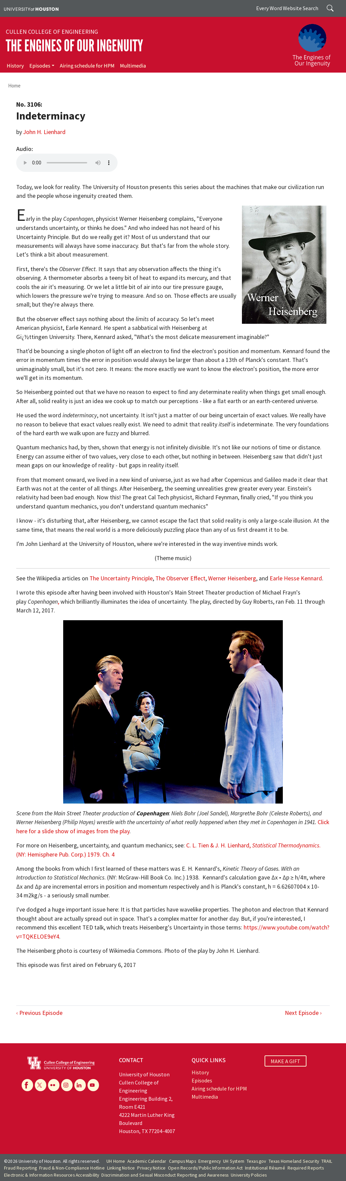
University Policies (249, 1175)
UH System (233, 1161)
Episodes (39, 66)
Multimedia (133, 66)
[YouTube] (93, 1085)
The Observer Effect (180, 578)
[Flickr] (53, 1085)
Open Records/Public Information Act (205, 1168)
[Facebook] (27, 1085)
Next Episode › (303, 1013)
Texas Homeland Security (294, 1161)
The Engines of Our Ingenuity (74, 46)
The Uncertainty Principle (121, 578)
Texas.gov (256, 1161)
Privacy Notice (151, 1168)
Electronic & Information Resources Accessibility (51, 1175)
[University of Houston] (31, 8)
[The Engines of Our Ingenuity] (315, 42)
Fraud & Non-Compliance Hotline (72, 1168)
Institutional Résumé (265, 1168)
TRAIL (326, 1161)
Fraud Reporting (20, 1168)
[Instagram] (67, 1085)
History (15, 66)
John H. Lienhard (44, 132)
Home (14, 85)
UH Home (115, 1161)
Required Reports (306, 1168)
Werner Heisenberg (232, 578)
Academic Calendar (146, 1161)
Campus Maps (182, 1161)
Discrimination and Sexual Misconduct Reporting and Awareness (164, 1175)
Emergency (209, 1161)
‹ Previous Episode (39, 1013)
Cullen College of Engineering (52, 31)
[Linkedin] (80, 1085)
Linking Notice (121, 1168)
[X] (40, 1085)
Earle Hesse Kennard (296, 578)
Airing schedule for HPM (87, 66)
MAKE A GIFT (285, 1061)
